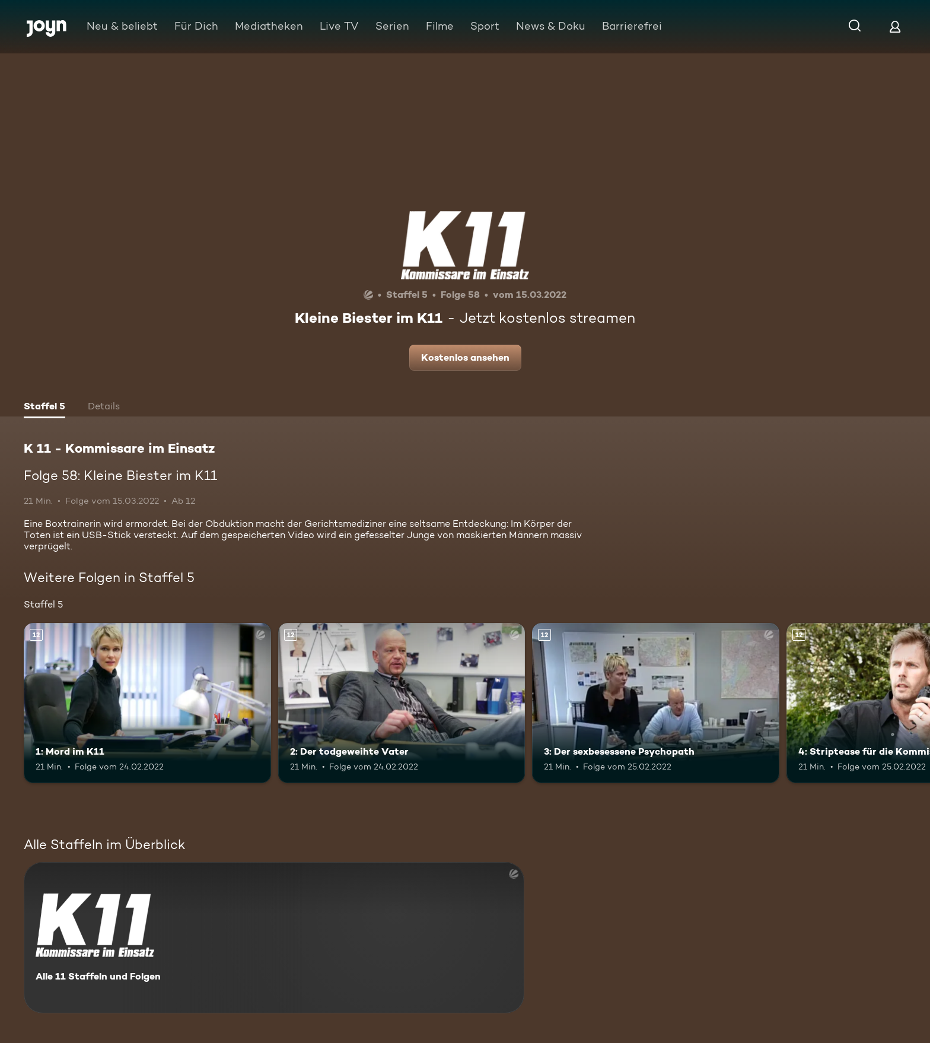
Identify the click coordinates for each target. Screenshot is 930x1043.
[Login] (895, 26)
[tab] (44, 407)
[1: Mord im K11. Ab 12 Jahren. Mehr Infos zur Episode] (147, 703)
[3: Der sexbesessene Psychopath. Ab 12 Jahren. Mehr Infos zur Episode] (655, 703)
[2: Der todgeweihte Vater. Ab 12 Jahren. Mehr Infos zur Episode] (401, 703)
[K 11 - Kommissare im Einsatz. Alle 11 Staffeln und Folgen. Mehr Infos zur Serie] (274, 937)
